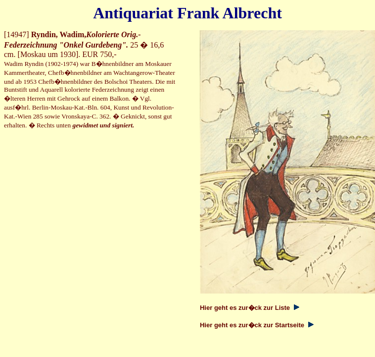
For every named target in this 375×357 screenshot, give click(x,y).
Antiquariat (133, 13)
